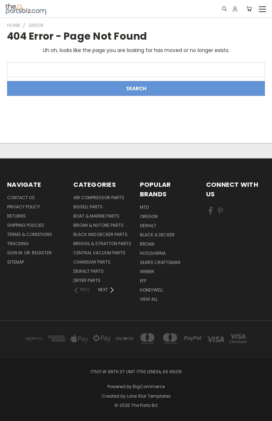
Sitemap (15, 262)
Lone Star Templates (149, 396)
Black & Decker (157, 235)
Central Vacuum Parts (99, 253)
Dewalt (148, 226)
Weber (147, 272)
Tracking (18, 244)
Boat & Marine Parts (96, 216)
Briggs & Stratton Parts (102, 244)
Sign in (15, 253)
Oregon (149, 216)
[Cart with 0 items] (249, 8)
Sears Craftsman (160, 262)
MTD (144, 207)
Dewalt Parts (88, 271)
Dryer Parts (87, 280)
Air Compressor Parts (98, 198)
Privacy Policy (23, 207)
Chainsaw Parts (91, 262)
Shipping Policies (25, 225)
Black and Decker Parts (100, 234)
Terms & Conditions (29, 234)
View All (149, 299)
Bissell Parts (88, 207)
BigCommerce (149, 386)
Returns (16, 216)
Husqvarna (153, 253)
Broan (147, 244)
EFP (143, 281)
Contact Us (21, 198)
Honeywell (151, 290)
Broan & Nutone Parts (98, 225)
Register (42, 253)
